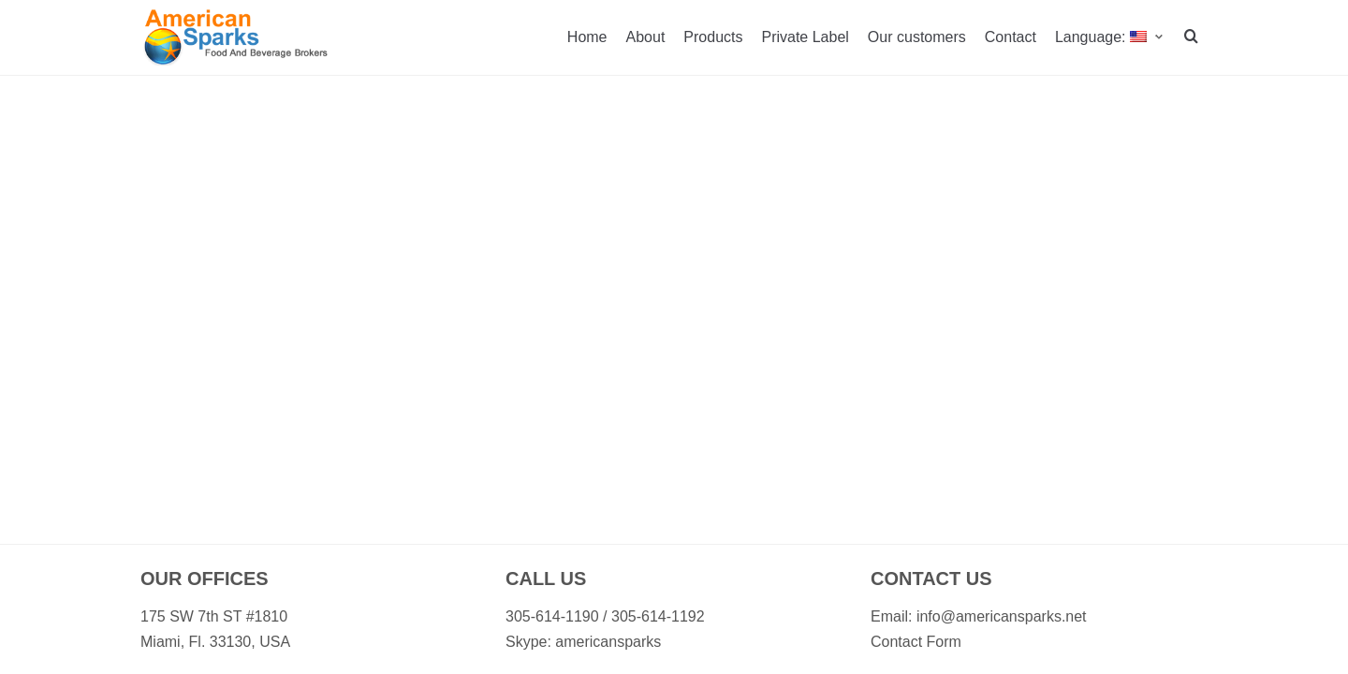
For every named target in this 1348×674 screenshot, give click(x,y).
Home (587, 37)
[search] (1191, 38)
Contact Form (916, 642)
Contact (1010, 37)
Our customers (917, 37)
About (646, 37)
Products (712, 37)
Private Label (804, 37)
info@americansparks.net (1001, 616)
